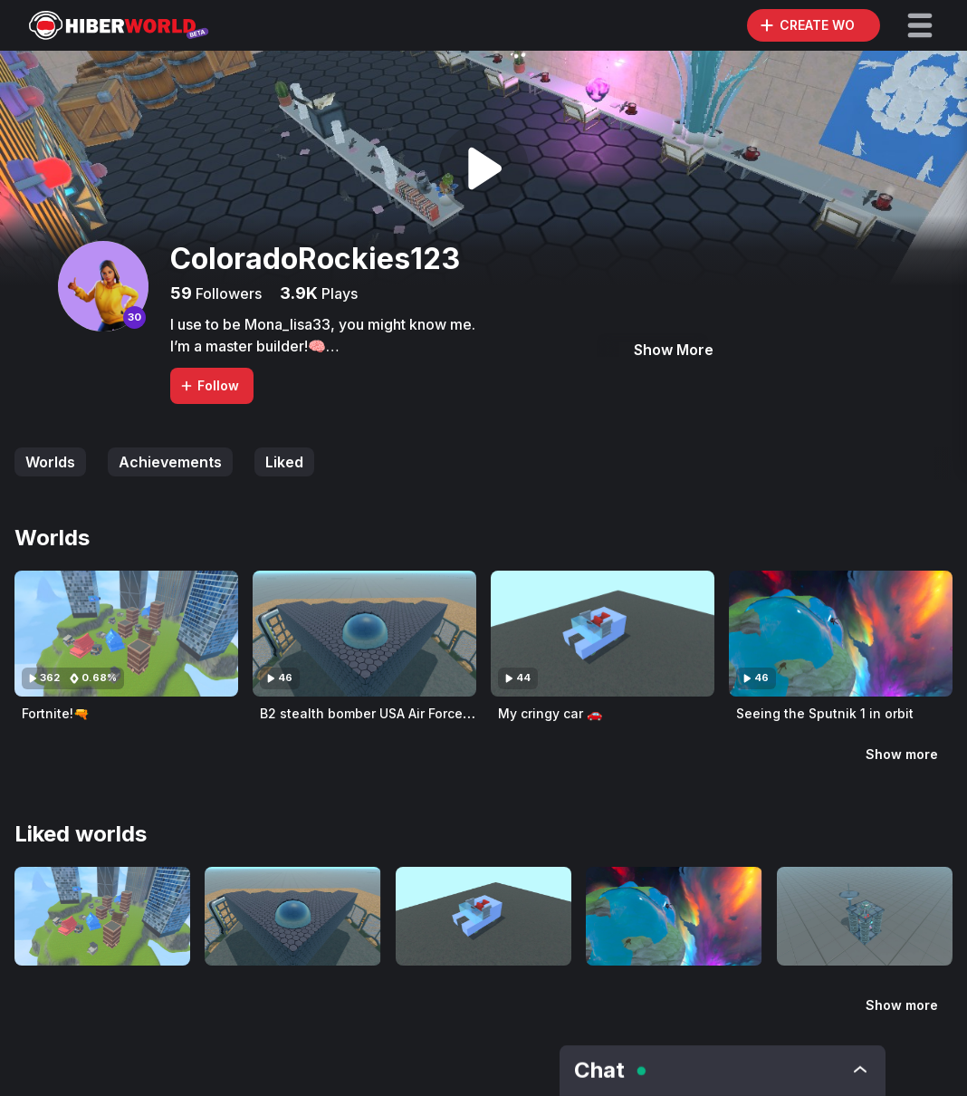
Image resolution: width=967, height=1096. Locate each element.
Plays (338, 293)
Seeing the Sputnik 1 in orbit (825, 713)
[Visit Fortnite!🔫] (126, 634)
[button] (920, 25)
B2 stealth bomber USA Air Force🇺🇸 (369, 713)
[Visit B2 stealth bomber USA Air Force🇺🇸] (364, 634)
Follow (209, 385)
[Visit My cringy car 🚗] (602, 634)
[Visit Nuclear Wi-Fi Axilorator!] (865, 916)
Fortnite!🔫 (55, 713)
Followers (227, 293)
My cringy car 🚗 (550, 713)
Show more (902, 754)
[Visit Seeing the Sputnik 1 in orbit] (841, 634)
